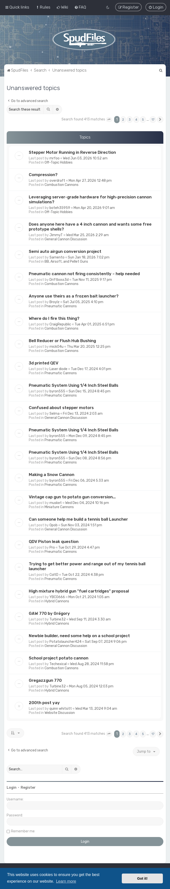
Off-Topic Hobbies (59, 162)
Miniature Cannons (59, 507)
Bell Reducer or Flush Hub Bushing (62, 340)
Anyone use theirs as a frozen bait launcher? (74, 296)
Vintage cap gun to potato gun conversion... (72, 496)
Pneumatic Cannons (61, 306)
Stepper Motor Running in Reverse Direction (72, 152)
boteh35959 (59, 208)
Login (11, 788)
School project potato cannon (58, 658)
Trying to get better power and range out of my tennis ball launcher (87, 566)
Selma (54, 414)
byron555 (57, 391)
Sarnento (56, 257)
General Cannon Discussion (66, 239)
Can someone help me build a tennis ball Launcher (78, 519)
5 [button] (143, 119)
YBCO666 (57, 597)
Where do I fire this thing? (54, 318)
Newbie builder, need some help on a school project (79, 635)
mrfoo (54, 158)
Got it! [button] (142, 878)
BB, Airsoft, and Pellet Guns (66, 261)
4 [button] (136, 119)
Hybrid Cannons (57, 601)
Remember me (23, 831)
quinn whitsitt (60, 709)
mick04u (56, 347)
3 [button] (130, 119)
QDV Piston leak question (53, 541)
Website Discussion (60, 713)
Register (28, 788)
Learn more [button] (66, 881)
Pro (52, 547)
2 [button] (123, 119)
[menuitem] (43, 7)
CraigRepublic (60, 324)
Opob (53, 525)
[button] (109, 119)
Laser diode (58, 369)
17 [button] (153, 119)
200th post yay (44, 702)
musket (55, 503)
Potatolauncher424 (65, 642)
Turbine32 (57, 619)
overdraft (57, 181)
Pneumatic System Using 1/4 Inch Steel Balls (73, 385)
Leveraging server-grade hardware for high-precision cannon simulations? (90, 199)
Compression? (43, 174)
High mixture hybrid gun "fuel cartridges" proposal (79, 591)
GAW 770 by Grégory (49, 613)
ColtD (53, 575)
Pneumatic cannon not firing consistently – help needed (84, 273)
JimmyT (56, 235)
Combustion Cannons (61, 185)
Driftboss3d (59, 280)
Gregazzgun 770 (45, 680)
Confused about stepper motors (61, 407)
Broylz (54, 302)
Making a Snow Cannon (51, 474)
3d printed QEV (43, 363)
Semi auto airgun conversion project (65, 251)
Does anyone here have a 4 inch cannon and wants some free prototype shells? (90, 227)
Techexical (58, 664)
